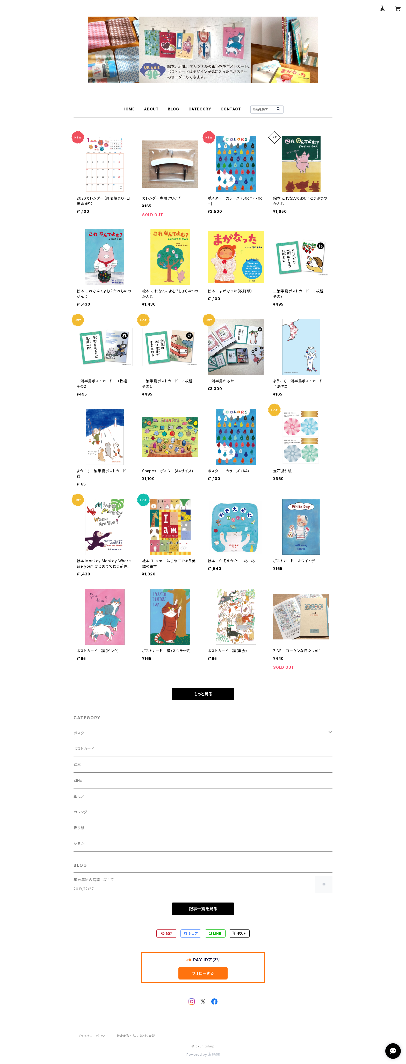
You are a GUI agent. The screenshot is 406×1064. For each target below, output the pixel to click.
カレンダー (82, 812)
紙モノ (79, 796)
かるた (79, 843)
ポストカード (84, 748)
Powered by (203, 1054)
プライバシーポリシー (93, 1036)
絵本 (77, 764)
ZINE (78, 780)
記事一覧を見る (203, 908)
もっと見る (203, 693)
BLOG (173, 109)
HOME (128, 109)
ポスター (81, 733)
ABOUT (151, 109)
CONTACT (231, 109)
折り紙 (79, 828)
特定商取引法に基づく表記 (136, 1036)
